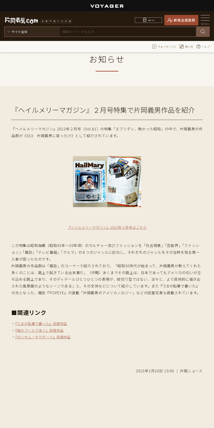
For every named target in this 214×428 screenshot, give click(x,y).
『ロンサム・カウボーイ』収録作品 (44, 337)
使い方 (186, 46)
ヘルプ (203, 46)
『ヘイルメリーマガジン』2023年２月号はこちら (106, 227)
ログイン (151, 20)
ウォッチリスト (164, 46)
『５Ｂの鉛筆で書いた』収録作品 (43, 323)
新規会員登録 (184, 20)
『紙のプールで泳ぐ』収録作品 (41, 330)
